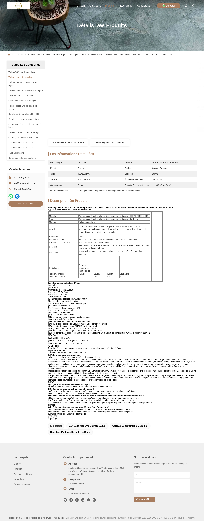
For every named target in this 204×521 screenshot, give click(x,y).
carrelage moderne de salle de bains (70, 432)
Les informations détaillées (68, 142)
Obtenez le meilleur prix (147, 129)
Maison (80, 5)
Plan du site (58, 518)
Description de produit (110, 142)
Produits (23, 54)
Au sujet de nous (23, 474)
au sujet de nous (95, 5)
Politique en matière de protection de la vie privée (29, 518)
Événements (127, 5)
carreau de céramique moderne (129, 426)
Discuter (168, 5)
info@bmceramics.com (24, 183)
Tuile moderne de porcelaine (42, 54)
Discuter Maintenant (26, 204)
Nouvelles (19, 479)
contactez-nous (144, 5)
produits (111, 5)
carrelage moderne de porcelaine (87, 426)
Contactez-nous (22, 484)
